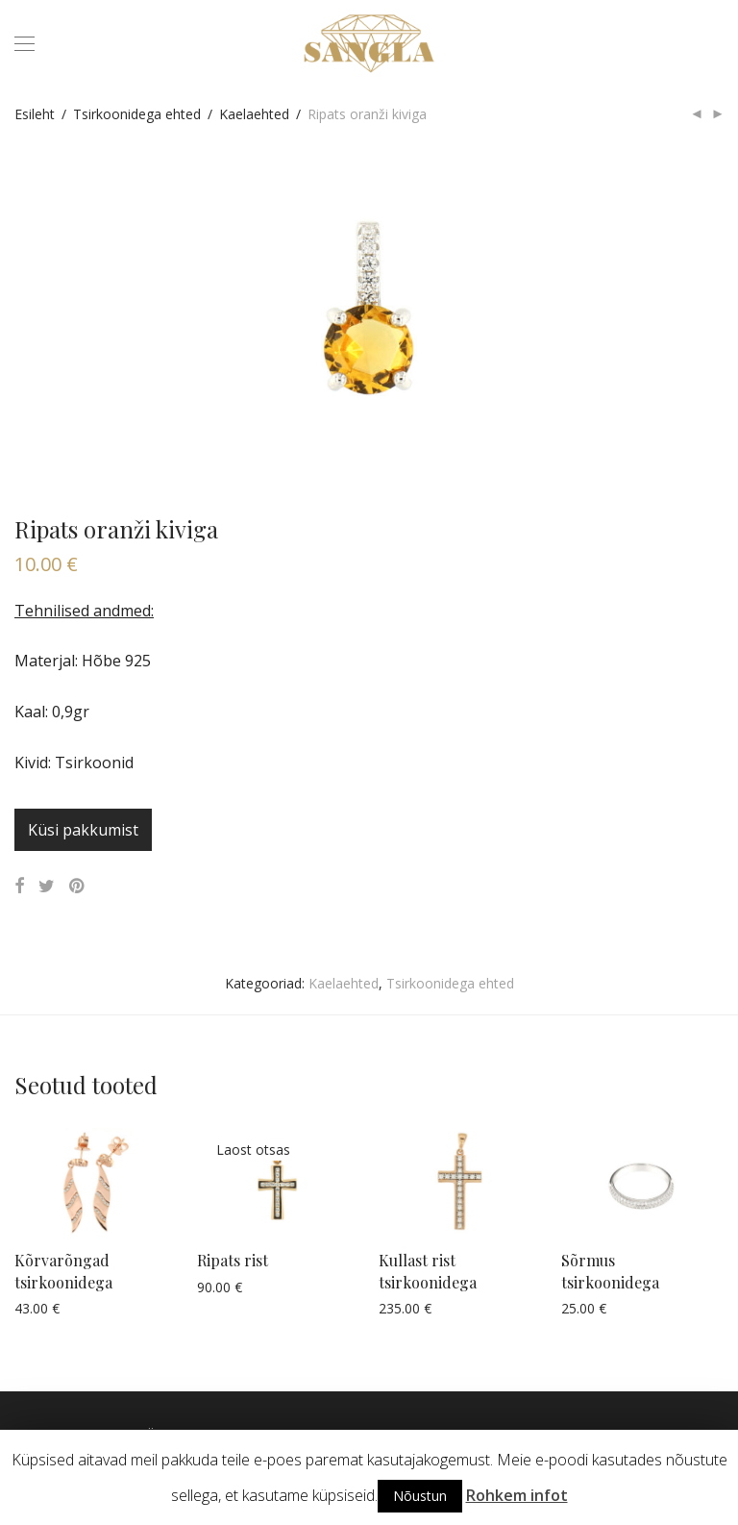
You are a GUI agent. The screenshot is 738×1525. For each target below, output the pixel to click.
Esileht (34, 114)
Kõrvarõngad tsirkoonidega (63, 1270)
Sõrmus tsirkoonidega (610, 1270)
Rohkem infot (517, 1495)
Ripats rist (232, 1260)
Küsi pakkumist (83, 829)
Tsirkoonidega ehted (137, 114)
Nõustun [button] (420, 1496)
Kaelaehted (254, 114)
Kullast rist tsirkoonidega (428, 1270)
